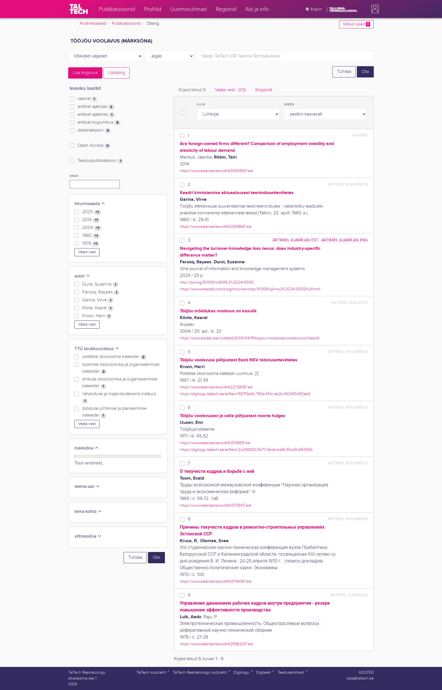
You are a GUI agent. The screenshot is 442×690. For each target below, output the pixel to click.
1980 (91, 236)
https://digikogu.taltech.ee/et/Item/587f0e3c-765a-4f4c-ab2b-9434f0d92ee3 (245, 393)
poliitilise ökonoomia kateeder (114, 357)
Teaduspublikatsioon (100, 161)
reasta (289, 104)
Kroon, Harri (97, 316)
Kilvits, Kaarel (97, 308)
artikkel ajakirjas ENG (344, 240)
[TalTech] (79, 9)
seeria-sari (87, 486)
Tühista (344, 71)
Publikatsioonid (126, 23)
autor (82, 276)
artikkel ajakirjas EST (295, 240)
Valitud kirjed (356, 24)
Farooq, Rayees (100, 292)
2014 (91, 220)
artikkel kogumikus (99, 122)
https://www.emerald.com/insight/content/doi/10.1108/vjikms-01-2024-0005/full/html (250, 289)
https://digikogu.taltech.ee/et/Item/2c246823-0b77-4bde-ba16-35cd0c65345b (246, 449)
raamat (87, 99)
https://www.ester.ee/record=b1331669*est (215, 442)
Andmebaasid (92, 23)
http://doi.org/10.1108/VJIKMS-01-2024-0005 (217, 282)
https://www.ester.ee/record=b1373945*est (215, 505)
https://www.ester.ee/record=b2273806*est (216, 387)
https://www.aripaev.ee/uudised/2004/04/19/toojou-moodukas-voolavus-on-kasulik (250, 338)
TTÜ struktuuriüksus (96, 348)
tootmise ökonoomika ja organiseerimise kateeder (121, 368)
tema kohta (88, 511)
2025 (91, 212)
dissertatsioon (94, 130)
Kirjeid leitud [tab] (192, 90)
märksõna (86, 448)
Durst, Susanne (100, 284)
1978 (90, 243)
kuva (201, 104)
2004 (91, 228)
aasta (74, 175)
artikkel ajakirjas (96, 107)
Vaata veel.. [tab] (230, 90)
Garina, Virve (97, 300)
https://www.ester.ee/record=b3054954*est (216, 170)
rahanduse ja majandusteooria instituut (119, 397)
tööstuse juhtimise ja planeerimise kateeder (114, 412)
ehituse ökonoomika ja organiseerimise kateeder (119, 383)
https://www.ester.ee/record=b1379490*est (215, 581)
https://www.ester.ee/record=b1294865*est (215, 226)
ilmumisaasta (89, 203)
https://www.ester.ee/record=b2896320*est (216, 644)
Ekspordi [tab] (263, 90)
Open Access (94, 145)
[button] (373, 9)
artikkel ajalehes (96, 114)
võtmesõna (88, 536)
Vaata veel (87, 252)
